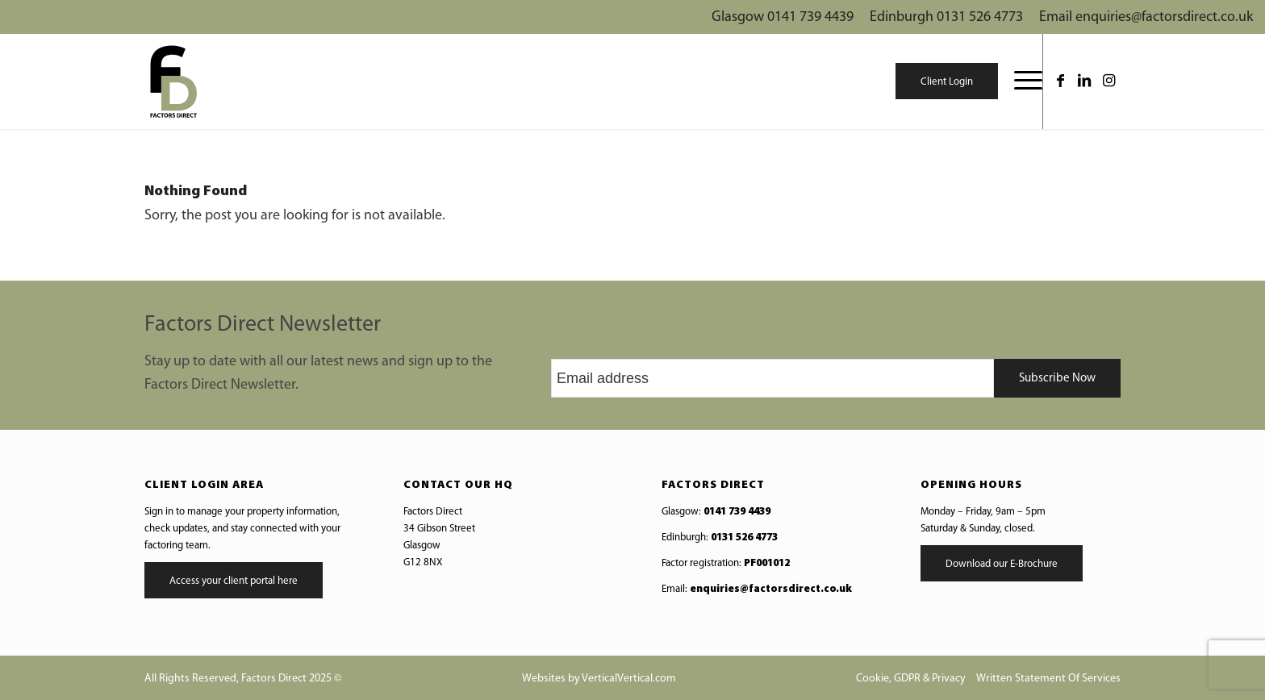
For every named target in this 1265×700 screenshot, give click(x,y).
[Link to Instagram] (1108, 81)
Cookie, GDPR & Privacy (911, 679)
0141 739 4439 (736, 511)
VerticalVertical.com (629, 679)
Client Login (947, 82)
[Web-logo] (173, 81)
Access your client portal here (233, 581)
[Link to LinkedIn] (1084, 81)
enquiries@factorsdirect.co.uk (771, 589)
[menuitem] (1020, 81)
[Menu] (1020, 81)
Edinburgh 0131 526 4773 (946, 17)
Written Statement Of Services (1048, 679)
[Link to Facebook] (1060, 81)
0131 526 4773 (744, 537)
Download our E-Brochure (1002, 564)
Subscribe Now (1057, 379)
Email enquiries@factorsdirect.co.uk (1146, 17)
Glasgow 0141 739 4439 (783, 17)
